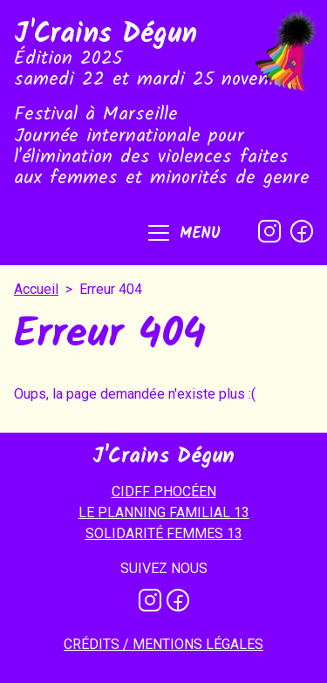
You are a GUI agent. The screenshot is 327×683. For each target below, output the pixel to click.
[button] (183, 234)
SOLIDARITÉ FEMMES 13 (163, 533)
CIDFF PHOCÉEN (164, 491)
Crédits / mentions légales (163, 644)
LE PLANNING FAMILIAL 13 (163, 512)
